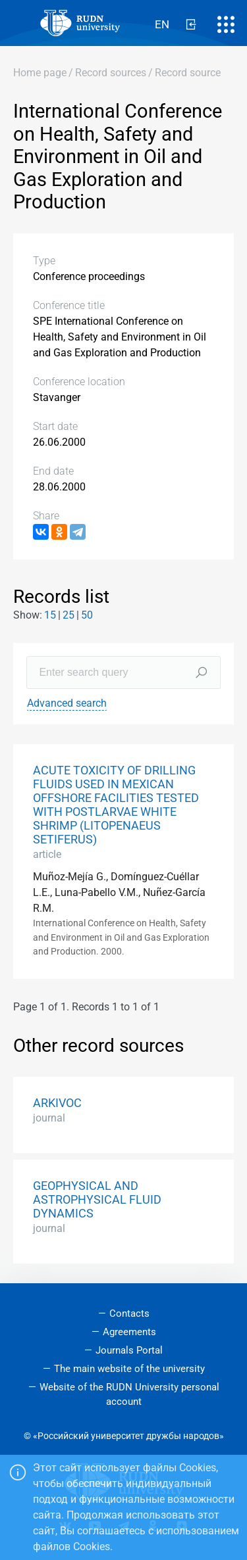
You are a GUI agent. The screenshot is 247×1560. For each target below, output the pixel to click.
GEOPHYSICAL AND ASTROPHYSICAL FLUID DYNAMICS (97, 1199)
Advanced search (67, 703)
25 (68, 615)
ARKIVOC (57, 1103)
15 (50, 615)
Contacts (129, 1313)
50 (87, 615)
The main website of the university (129, 1369)
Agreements (129, 1332)
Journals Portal (129, 1350)
